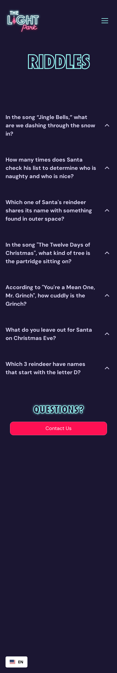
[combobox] (16, 661)
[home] (23, 21)
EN (16, 661)
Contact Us (58, 428)
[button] (104, 20)
